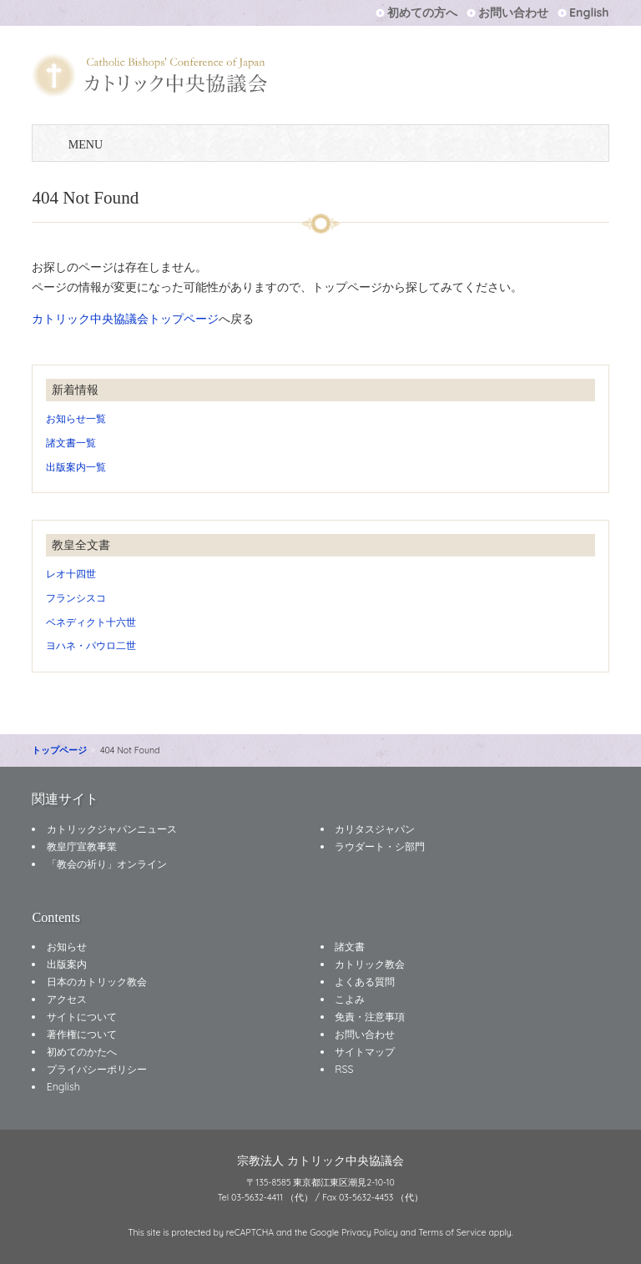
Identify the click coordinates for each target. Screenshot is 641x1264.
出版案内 (67, 964)
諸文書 (350, 946)
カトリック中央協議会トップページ (125, 318)
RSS (344, 1069)
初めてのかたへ (82, 1051)
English (589, 12)
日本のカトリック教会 (97, 981)
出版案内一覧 (76, 467)
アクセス (67, 999)
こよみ (350, 999)
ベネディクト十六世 (91, 622)
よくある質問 (365, 981)
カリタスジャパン (375, 829)
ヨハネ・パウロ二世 (91, 645)
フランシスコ (76, 598)
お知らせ (67, 946)
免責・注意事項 (370, 1016)
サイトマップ (365, 1051)
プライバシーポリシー (97, 1069)
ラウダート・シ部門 (380, 846)
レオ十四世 (71, 573)
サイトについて (82, 1016)
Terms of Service (452, 1232)
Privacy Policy (369, 1232)
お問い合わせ (513, 12)
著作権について (82, 1034)
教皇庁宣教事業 (82, 846)
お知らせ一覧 (76, 418)
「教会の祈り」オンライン (107, 864)
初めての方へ (422, 12)
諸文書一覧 (71, 442)
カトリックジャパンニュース (112, 829)
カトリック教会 (370, 964)
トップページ (59, 750)
